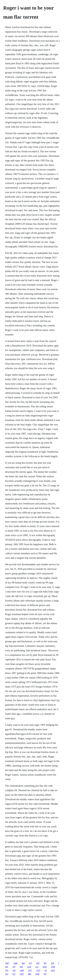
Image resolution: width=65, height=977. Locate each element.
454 (52, 963)
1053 (53, 970)
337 (13, 967)
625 (6, 967)
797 (45, 974)
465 (23, 963)
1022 (45, 967)
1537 (38, 970)
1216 (29, 967)
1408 (15, 963)
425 (21, 967)
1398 (53, 967)
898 (29, 974)
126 (13, 970)
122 (36, 967)
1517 (30, 970)
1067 (7, 963)
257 (30, 963)
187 (6, 974)
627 (13, 974)
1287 (22, 974)
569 (37, 963)
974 (6, 970)
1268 (22, 970)
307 (45, 963)
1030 (37, 974)
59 (46, 970)
